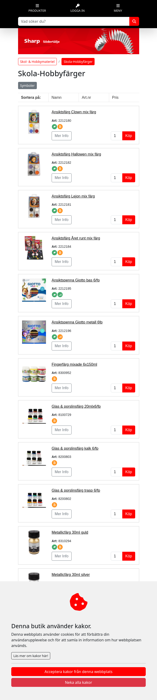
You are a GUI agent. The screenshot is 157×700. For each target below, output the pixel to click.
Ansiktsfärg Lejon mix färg (73, 196)
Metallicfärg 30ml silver (71, 575)
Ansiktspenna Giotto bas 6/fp (76, 280)
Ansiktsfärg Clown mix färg (74, 112)
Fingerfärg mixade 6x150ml (74, 364)
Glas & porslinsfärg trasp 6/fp (76, 490)
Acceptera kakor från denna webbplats (78, 671)
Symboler (27, 85)
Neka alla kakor (78, 682)
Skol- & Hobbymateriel (37, 61)
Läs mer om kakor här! (30, 656)
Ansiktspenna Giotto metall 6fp (77, 322)
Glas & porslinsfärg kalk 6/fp (75, 448)
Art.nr (86, 97)
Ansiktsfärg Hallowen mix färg (76, 154)
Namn (57, 97)
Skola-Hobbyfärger (78, 61)
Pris (115, 97)
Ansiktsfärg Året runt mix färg (76, 238)
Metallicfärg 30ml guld (70, 532)
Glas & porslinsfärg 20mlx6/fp (76, 406)
